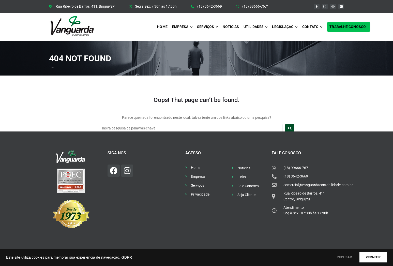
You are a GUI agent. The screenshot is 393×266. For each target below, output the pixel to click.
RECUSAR (336, 257)
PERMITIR (370, 257)
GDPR (126, 257)
